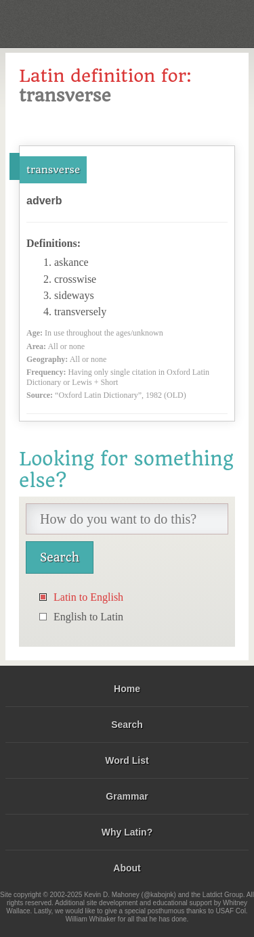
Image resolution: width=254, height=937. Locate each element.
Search (127, 724)
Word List (126, 760)
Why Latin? (127, 832)
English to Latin (88, 616)
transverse (53, 170)
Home (127, 688)
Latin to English (88, 597)
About (126, 868)
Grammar (127, 796)
